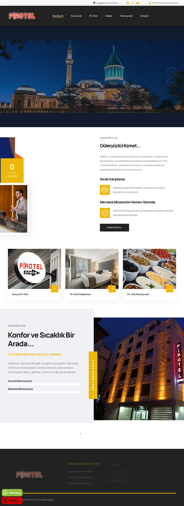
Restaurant (126, 15)
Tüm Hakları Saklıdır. (44, 499)
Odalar (108, 15)
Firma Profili (114, 227)
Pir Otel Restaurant (138, 294)
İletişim (144, 15)
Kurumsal (76, 15)
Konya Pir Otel (20, 294)
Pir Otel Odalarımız (80, 294)
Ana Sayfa (57, 15)
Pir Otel (93, 15)
